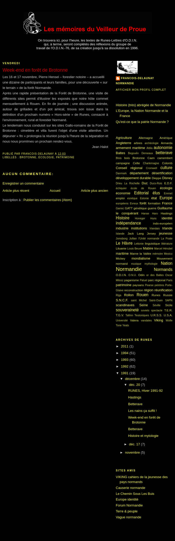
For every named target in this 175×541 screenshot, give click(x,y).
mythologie (151, 263)
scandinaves (125, 305)
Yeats (125, 325)
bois (127, 158)
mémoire (157, 253)
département (139, 173)
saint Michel (139, 300)
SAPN (168, 300)
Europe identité (127, 499)
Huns (153, 218)
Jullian (133, 238)
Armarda (166, 143)
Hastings (166, 213)
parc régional (156, 280)
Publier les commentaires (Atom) (47, 200)
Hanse (145, 213)
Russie (167, 295)
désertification (162, 173)
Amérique (166, 137)
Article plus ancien (94, 191)
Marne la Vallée (140, 253)
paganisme (131, 280)
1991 (125, 373)
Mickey (120, 258)
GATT (129, 208)
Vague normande (128, 517)
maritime (122, 253)
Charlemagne (151, 163)
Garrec (120, 208)
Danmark (121, 173)
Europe (166, 198)
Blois (119, 158)
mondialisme (141, 258)
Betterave (135, 404)
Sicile (168, 305)
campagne (123, 163)
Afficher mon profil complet (141, 89)
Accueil (55, 191)
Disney (167, 178)
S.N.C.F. (122, 300)
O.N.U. (132, 275)
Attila (149, 148)
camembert (164, 158)
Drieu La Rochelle (128, 183)
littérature (166, 243)
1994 (125, 353)
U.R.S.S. (156, 315)
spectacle (156, 310)
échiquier (121, 188)
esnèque (132, 198)
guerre (152, 208)
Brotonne (28, 157)
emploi (120, 198)
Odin (141, 275)
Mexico (168, 253)
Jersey (151, 233)
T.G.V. (120, 315)
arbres (138, 143)
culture (166, 167)
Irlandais (155, 228)
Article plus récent (16, 191)
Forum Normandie (129, 505)
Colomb (167, 163)
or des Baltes (155, 275)
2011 (125, 346)
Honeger (140, 218)
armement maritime (130, 148)
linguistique (152, 243)
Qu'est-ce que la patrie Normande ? (142, 122)
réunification (163, 290)
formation (154, 203)
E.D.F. (168, 183)
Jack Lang (136, 233)
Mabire (148, 248)
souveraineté (127, 310)
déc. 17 (135, 444)
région (148, 290)
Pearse (149, 285)
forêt (143, 203)
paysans (138, 285)
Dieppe (156, 178)
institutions (139, 228)
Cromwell (151, 168)
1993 (125, 360)
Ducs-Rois (156, 183)
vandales (146, 320)
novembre (133, 452)
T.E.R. (168, 310)
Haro (155, 213)
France (167, 203)
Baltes (120, 153)
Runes (156, 295)
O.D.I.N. (121, 275)
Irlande (167, 228)
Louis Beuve (134, 248)
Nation (166, 263)
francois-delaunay (137, 78)
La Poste (166, 238)
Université (122, 320)
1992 (125, 366)
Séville (157, 305)
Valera (134, 320)
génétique (140, 208)
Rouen (142, 295)
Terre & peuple (127, 511)
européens (122, 203)
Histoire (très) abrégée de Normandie (143, 105)
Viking (158, 320)
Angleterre (123, 143)
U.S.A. (168, 315)
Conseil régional (129, 168)
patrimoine (65, 157)
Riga (118, 295)
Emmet (168, 193)
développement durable (133, 178)
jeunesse (165, 233)
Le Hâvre (124, 243)
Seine (143, 305)
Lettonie (139, 243)
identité (167, 218)
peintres (159, 285)
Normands (163, 269)
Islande (120, 233)
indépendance (128, 223)
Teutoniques (142, 315)
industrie (122, 228)
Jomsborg (122, 238)
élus (156, 193)
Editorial (141, 193)
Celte (136, 163)
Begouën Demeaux (140, 153)
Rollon (129, 295)
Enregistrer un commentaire (23, 183)
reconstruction (133, 290)
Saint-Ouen (156, 300)
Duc (145, 183)
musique (136, 263)
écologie (46, 157)
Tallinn (129, 315)
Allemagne (146, 137)
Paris (169, 280)
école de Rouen (143, 188)
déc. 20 (135, 385)
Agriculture (124, 138)
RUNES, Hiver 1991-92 (145, 391)
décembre (133, 379)
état (154, 198)
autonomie (163, 147)
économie (123, 193)
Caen (151, 158)
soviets (145, 310)
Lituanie (121, 248)
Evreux (134, 203)
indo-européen (162, 223)
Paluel (143, 280)
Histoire (122, 218)
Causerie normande (130, 488)
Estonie (144, 198)
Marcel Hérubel (163, 248)
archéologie (152, 143)
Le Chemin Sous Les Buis (135, 494)
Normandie (129, 269)
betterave (164, 153)
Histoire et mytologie (143, 436)
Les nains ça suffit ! (142, 411)
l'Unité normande (149, 238)
